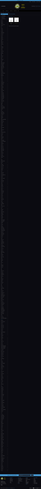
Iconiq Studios (2, 203)
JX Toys (2, 225)
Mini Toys (2, 267)
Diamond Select (2, 112)
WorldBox (2, 446)
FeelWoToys (2, 143)
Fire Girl (2, 151)
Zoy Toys (2, 469)
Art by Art (2, 46)
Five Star (2, 157)
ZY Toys (2, 470)
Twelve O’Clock (2, 416)
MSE (1, 284)
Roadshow (2, 335)
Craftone (2, 91)
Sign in (37, 1)
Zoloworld (2, 468)
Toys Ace (2, 393)
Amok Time (2, 44)
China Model (2, 83)
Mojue (1, 277)
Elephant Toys (2, 129)
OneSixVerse (2, 307)
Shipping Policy (7, 10)
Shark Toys (2, 344)
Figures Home (2, 150)
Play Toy (2, 319)
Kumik (1, 238)
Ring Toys (2, 334)
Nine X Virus (2, 297)
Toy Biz (1, 386)
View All (18, 483)
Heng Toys (2, 186)
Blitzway (2, 69)
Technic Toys (2, 371)
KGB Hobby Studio (3, 230)
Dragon (26, 480)
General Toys (2, 172)
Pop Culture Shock (3, 321)
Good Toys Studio (3, 178)
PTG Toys (2, 328)
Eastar (1, 126)
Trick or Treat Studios (3, 409)
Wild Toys (2, 438)
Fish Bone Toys (2, 156)
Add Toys (2, 37)
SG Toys (2, 342)
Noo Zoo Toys (2, 299)
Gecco (1, 171)
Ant (1, 45)
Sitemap (11, 482)
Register (39, 1)
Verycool (2, 425)
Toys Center (2, 395)
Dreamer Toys (2, 121)
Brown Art (2, 74)
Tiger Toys (2, 378)
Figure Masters (2, 149)
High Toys (2, 188)
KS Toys (2, 237)
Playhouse (2, 320)
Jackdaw (2, 215)
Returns (34, 479)
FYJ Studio (2, 164)
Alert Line (2, 39)
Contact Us (3, 10)
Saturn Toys (2, 341)
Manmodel (2, 254)
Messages (35, 480)
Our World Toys (2, 311)
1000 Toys (2, 23)
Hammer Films (2, 180)
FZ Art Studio (2, 165)
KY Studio (2, 240)
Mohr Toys (2, 276)
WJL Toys (2, 440)
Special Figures (2, 358)
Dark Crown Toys (3, 106)
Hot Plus (2, 194)
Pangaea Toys (2, 312)
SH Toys (2, 343)
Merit (1, 261)
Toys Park (2, 403)
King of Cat (2, 232)
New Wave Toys (2, 292)
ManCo (1, 253)
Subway (2, 364)
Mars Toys (2, 255)
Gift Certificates (33, 1)
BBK (1, 54)
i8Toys (1, 201)
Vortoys (2, 431)
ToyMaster (2, 388)
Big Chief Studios (3, 62)
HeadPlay (2, 185)
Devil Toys (2, 111)
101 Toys (19, 482)
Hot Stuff (2, 195)
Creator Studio (2, 97)
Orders (34, 478)
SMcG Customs (2, 351)
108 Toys (2, 22)
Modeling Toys (2, 274)
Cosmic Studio (2, 90)
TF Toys (2, 372)
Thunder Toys (2, 373)
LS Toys (2, 247)
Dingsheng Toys (2, 113)
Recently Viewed (35, 482)
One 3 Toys (2, 306)
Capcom (2, 77)
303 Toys (2, 25)
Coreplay (2, 89)
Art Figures (2, 47)
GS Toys (2, 179)
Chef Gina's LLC (2, 82)
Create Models (2, 96)
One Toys (2, 305)
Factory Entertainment (3, 141)
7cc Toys (2, 30)
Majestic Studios (2, 252)
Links (18, 10)
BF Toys (2, 60)
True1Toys (2, 410)
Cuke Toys (2, 99)
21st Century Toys (3, 24)
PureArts (2, 329)
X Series (2, 447)
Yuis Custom (2, 461)
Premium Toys (2, 326)
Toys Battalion (2, 394)
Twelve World (2, 417)
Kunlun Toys (2, 239)
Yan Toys (2, 454)
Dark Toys (2, 105)
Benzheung (2, 59)
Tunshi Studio (2, 415)
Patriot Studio (2, 313)
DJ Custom (2, 114)
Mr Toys (2, 283)
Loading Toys (2, 245)
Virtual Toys (2, 430)
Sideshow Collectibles (28, 479)
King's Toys (2, 231)
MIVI (1, 269)
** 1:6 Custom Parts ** (3, 16)
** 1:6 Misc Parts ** (3, 17)
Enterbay (2, 134)
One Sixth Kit (2, 304)
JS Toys (2, 223)
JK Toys (2, 218)
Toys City (2, 396)
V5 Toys (2, 424)
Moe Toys (2, 275)
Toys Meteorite (2, 402)
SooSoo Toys (2, 356)
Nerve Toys (2, 290)
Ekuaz (1, 128)
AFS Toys (2, 38)
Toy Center (2, 387)
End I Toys (2, 133)
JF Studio (2, 216)
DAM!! (1, 104)
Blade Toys (2, 68)
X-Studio (2, 452)
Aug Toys (2, 52)
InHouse (2, 210)
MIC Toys (2, 262)
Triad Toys (2, 408)
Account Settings (35, 483)
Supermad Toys (2, 366)
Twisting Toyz (2, 418)
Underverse (2, 423)
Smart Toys (2, 350)
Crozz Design (2, 98)
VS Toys (2, 432)
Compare (30, 1)
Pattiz (1, 314)
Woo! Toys (2, 445)
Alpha (1, 40)
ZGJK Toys (2, 467)
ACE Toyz (2, 31)
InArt (1, 208)
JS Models (2, 222)
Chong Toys (2, 84)
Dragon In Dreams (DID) (3, 119)
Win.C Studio (2, 439)
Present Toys (2, 327)
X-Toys (1, 453)
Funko (1, 163)
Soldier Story (27, 483)
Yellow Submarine (3, 455)
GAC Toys (2, 166)
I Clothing (2, 202)
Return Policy (11, 10)
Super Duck (2, 365)
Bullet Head (2, 75)
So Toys (2, 357)
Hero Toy (2, 187)
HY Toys (2, 200)
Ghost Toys (2, 173)
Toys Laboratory (2, 400)
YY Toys (2, 462)
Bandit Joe (2, 53)
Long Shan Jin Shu (3, 246)
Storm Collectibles (3, 363)
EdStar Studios (2, 127)
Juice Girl (2, 224)
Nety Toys (2, 291)
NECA (1, 289)
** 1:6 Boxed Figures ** (3, 15)
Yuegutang (2, 460)
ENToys (2, 135)
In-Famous (2, 209)
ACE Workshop (2, 32)
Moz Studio (2, 282)
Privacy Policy (15, 10)
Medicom (2, 260)
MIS (1, 268)
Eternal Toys (2, 136)
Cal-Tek (2, 76)
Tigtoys (2, 379)
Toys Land (2, 401)
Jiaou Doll (2, 217)
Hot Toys (27, 478)
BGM (1, 61)
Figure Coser (2, 148)
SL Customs (2, 349)
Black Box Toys (2, 67)
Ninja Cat (2, 298)
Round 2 (2, 336)
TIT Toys (2, 380)
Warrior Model (2, 433)
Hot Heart (2, 193)
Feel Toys (2, 142)
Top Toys (2, 381)
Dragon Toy (2, 120)
